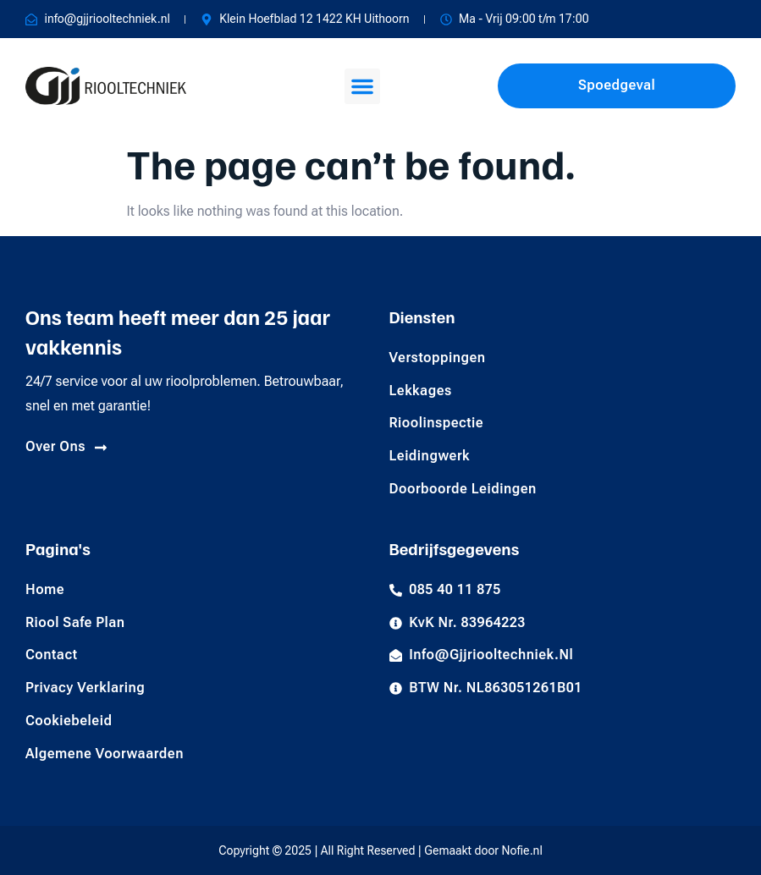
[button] (362, 86)
